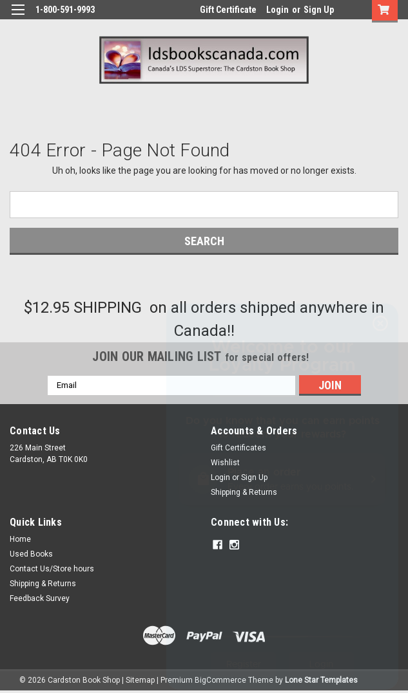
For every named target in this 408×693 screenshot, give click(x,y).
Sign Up (319, 10)
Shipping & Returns (43, 583)
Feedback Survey (40, 598)
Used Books (31, 554)
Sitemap (140, 680)
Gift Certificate (228, 10)
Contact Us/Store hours (52, 568)
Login (277, 10)
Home (20, 539)
